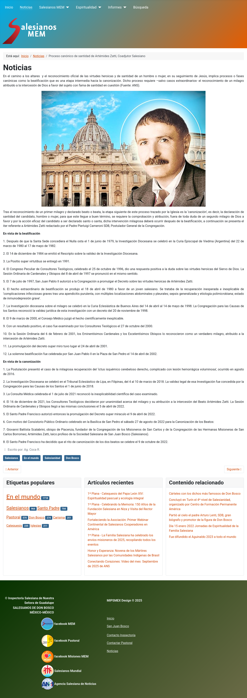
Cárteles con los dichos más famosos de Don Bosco (205, 493)
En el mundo (31, 458)
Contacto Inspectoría (121, 635)
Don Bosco (72, 458)
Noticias (26, 7)
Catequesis (14, 525)
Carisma (59, 517)
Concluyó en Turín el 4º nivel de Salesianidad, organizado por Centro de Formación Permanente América (203, 504)
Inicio (9, 7)
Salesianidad (52, 458)
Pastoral (13, 517)
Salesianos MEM (51, 7)
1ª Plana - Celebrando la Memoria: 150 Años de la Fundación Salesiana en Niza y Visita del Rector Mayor (121, 509)
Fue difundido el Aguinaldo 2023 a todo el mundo (202, 537)
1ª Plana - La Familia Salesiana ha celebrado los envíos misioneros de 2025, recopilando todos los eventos (122, 539)
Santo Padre (48, 508)
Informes (115, 7)
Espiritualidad (86, 7)
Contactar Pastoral (120, 643)
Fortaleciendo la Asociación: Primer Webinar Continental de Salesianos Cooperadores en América (118, 524)
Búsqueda (140, 7)
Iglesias (35, 525)
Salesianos (11, 458)
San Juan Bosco (118, 626)
